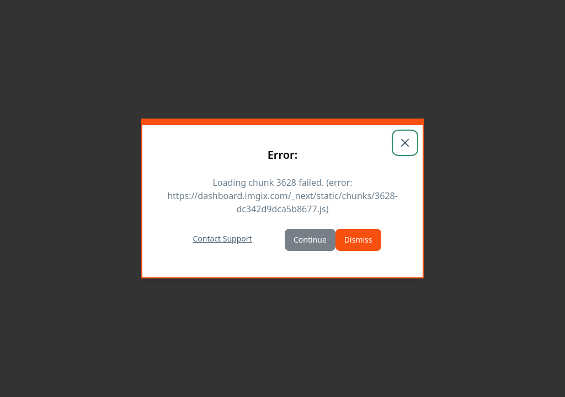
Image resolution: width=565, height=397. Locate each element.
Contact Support (222, 238)
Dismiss (358, 239)
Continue (310, 239)
